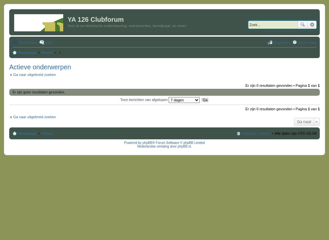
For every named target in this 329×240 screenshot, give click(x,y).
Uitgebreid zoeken (312, 25)
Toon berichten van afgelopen (160, 100)
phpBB (147, 143)
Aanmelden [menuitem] (307, 43)
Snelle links (27, 43)
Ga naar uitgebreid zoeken (34, 75)
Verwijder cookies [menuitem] (256, 133)
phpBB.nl (184, 146)
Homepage (27, 133)
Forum (47, 133)
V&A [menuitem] (48, 43)
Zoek (303, 25)
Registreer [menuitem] (281, 43)
